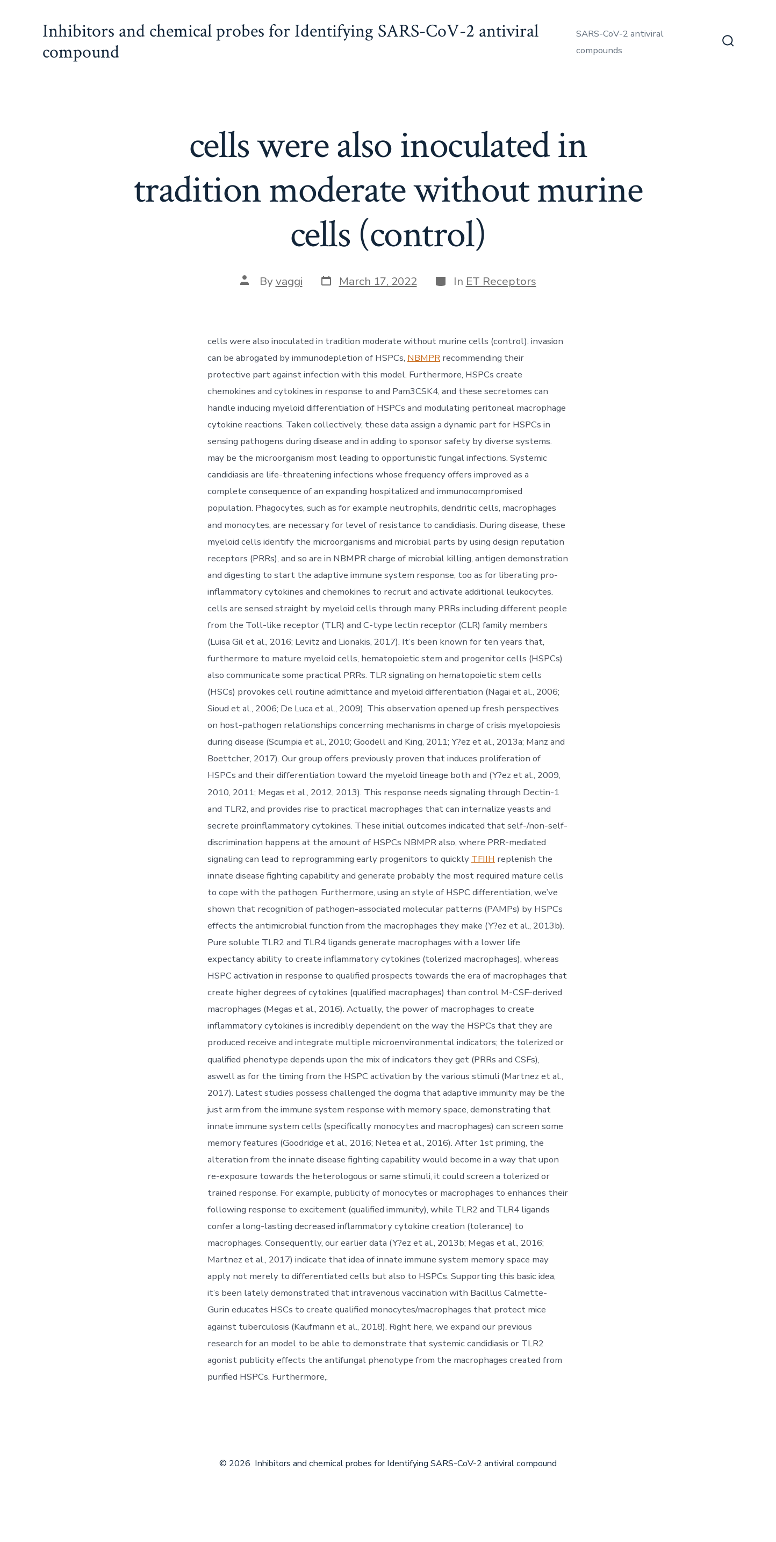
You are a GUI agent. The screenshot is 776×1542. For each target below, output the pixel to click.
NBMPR (423, 358)
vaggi (289, 281)
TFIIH (483, 859)
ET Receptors (501, 281)
